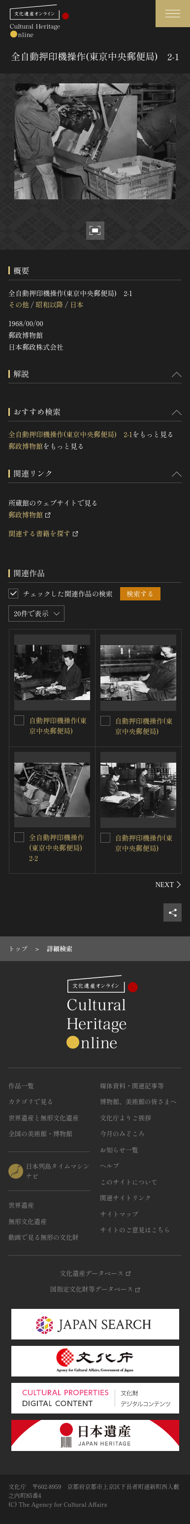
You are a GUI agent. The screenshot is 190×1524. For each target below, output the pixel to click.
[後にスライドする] (169, 884)
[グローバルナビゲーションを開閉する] (173, 13)
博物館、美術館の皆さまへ (138, 1101)
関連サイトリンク (125, 1197)
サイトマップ (119, 1214)
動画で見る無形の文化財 (43, 1237)
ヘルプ (109, 1165)
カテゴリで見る (30, 1101)
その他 (18, 304)
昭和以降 (49, 304)
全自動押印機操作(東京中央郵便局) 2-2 (59, 847)
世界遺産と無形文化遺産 (43, 1117)
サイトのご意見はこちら (135, 1229)
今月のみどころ (122, 1133)
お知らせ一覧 (119, 1149)
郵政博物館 (25, 446)
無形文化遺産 (27, 1221)
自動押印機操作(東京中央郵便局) (58, 725)
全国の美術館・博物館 (40, 1133)
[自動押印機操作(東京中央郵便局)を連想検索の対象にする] (19, 720)
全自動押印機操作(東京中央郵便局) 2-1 (70, 434)
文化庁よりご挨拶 (125, 1117)
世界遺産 (21, 1205)
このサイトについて (129, 1182)
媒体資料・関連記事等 (132, 1085)
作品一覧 (21, 1085)
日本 (77, 304)
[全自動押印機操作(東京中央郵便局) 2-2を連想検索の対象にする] (19, 837)
